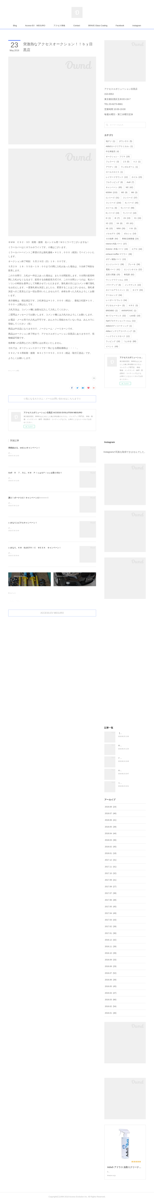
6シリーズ (112, 213)
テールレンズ (114, 295)
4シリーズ (131, 203)
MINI (121, 228)
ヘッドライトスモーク (118, 336)
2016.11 (110, 946)
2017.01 (110, 933)
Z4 (127, 218)
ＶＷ (132, 228)
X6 (109, 228)
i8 (117, 218)
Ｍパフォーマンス (116, 316)
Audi (130, 182)
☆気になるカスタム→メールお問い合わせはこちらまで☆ (52, 399)
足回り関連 (113, 274)
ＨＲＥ (133, 305)
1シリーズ (112, 198)
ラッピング (113, 341)
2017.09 (110, 880)
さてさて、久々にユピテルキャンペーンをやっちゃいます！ (30, 528)
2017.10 (110, 873)
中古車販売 (112, 151)
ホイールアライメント (117, 290)
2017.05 (110, 906)
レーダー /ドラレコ (116, 300)
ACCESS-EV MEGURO (52, 613)
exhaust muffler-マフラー (119, 254)
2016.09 (110, 960)
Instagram (136, 25)
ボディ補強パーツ (116, 259)
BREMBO (112, 310)
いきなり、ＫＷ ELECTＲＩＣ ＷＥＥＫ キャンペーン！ (34, 548)
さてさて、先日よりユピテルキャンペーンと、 (25, 503)
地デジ (110, 141)
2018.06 (110, 820)
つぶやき (130, 341)
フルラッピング (114, 182)
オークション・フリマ (118, 156)
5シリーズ (127, 208)
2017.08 (110, 886)
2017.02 (110, 926)
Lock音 (135, 316)
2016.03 (110, 999)
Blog (15, 25)
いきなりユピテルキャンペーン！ (22, 523)
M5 (124, 192)
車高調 (129, 274)
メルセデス (113, 233)
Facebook (120, 25)
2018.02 (110, 847)
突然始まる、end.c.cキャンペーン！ (24, 448)
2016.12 (110, 940)
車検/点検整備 (130, 239)
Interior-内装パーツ (116, 244)
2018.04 (110, 833)
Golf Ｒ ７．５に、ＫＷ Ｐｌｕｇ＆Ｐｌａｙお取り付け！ (35, 473)
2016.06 (110, 980)
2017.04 (110, 913)
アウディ (111, 167)
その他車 (112, 239)
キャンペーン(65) (13, 370)
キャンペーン (114, 187)
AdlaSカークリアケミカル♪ (119, 146)
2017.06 (110, 900)
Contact (76, 25)
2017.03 (110, 920)
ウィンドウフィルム (117, 280)
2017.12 (110, 860)
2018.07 (110, 813)
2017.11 (110, 867)
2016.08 (110, 966)
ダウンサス (125, 141)
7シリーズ (129, 213)
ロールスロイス (114, 172)
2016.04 (110, 993)
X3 (109, 223)
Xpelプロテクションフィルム (121, 321)
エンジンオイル (133, 269)
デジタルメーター (115, 305)
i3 (108, 218)
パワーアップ (113, 285)
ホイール (111, 208)
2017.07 (110, 893)
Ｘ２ (136, 162)
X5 (129, 223)
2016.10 (110, 953)
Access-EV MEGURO (35, 25)
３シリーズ (113, 203)
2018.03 (110, 840)
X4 (119, 223)
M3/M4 (111, 192)
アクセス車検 (59, 25)
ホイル (137, 177)
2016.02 (110, 1006)
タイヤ (137, 290)
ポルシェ (130, 233)
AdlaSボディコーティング (119, 326)
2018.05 (110, 827)
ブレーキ (134, 264)
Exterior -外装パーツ (117, 249)
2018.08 (110, 807)
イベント (112, 346)
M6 (134, 192)
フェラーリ (112, 162)
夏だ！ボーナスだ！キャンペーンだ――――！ (28, 498)
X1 (137, 218)
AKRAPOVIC (129, 310)
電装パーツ (113, 269)
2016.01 (110, 1013)
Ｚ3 (126, 162)
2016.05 (110, 986)
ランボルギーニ (129, 167)
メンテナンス (133, 285)
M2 (129, 187)
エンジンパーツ (115, 264)
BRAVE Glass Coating (97, 25)
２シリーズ (130, 198)
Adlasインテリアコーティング (120, 331)
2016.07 (110, 973)
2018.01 (110, 853)
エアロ (137, 249)
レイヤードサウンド (117, 177)
